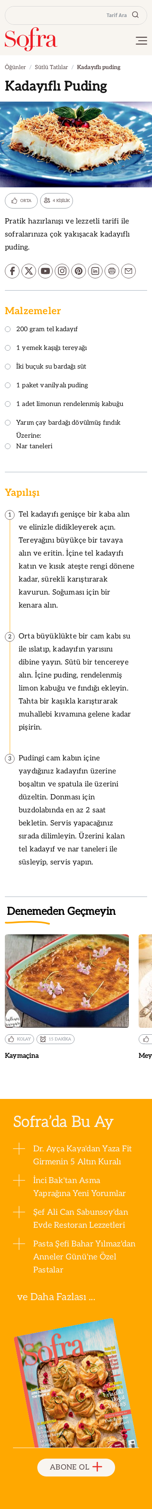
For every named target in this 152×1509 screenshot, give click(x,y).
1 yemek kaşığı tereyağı (46, 348)
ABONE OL (76, 1467)
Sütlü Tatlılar (51, 67)
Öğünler (15, 67)
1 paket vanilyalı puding (46, 385)
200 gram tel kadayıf (41, 329)
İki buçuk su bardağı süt (45, 367)
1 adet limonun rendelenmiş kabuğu (64, 404)
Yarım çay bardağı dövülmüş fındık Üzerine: (62, 429)
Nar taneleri (28, 446)
